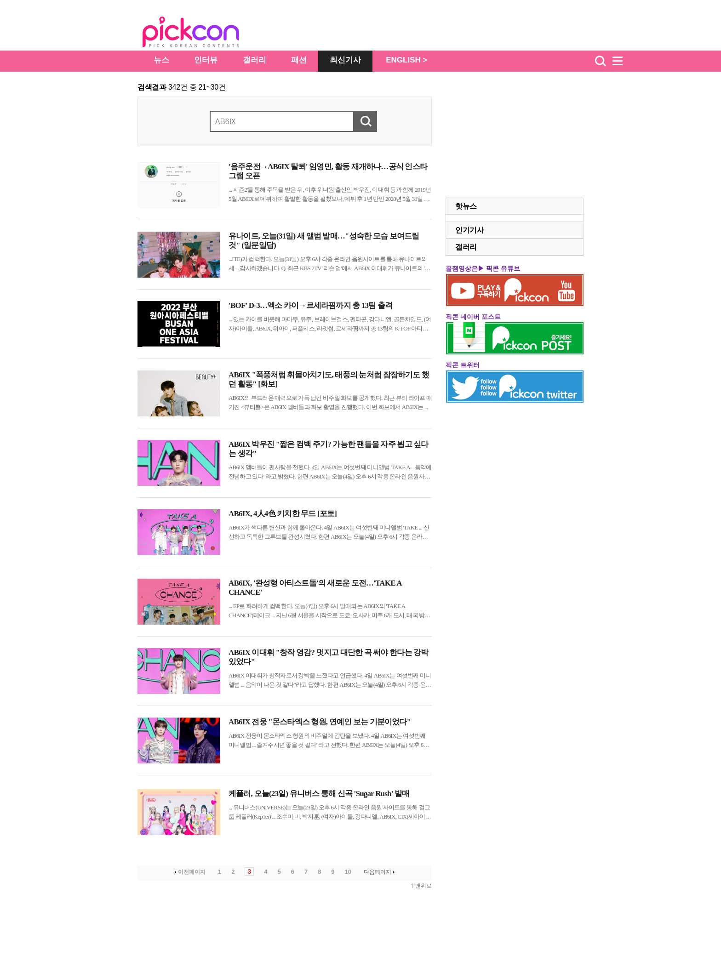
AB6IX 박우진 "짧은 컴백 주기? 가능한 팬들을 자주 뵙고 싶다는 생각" (329, 449)
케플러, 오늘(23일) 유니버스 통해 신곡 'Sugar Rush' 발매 (319, 793)
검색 (600, 61)
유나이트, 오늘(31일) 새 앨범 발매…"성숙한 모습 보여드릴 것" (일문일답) (324, 241)
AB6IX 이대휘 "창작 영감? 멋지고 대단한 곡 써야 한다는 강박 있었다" (329, 657)
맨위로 (423, 885)
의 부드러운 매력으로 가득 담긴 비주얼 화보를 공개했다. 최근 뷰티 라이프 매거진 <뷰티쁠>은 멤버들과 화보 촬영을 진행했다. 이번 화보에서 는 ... (330, 402)
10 (348, 871)
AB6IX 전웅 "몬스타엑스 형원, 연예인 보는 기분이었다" (320, 721)
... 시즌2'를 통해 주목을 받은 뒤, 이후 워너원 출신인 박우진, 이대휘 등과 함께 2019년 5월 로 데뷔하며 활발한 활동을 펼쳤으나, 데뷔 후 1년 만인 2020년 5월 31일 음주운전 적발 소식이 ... (330, 195)
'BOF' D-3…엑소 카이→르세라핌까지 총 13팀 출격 (310, 305)
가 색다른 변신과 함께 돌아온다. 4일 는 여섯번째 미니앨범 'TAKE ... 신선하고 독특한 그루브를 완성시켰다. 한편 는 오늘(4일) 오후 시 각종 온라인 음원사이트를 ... (329, 532)
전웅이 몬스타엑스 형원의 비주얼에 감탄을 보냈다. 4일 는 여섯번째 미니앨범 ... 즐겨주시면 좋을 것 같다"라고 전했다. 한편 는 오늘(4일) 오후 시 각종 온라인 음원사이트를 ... (329, 741)
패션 (299, 60)
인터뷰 (205, 60)
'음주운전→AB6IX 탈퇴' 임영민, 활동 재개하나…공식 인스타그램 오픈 (328, 171)
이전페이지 (189, 872)
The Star (205, 34)
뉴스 (161, 60)
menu (621, 61)
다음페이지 (380, 872)
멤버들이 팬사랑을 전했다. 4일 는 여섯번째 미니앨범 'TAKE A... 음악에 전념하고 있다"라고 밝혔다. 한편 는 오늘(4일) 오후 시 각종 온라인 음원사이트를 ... (330, 472)
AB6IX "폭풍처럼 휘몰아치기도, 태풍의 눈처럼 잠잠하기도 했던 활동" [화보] (329, 379)
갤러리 (254, 60)
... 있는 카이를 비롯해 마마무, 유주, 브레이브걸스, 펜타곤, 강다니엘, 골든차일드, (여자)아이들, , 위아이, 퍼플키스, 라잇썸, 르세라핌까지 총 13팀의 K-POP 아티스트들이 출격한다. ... (330, 324)
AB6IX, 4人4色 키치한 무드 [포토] (283, 513)
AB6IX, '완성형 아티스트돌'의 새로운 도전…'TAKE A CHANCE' (315, 588)
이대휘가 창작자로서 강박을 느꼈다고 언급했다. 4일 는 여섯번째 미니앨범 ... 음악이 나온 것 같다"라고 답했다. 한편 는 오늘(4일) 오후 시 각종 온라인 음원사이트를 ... (330, 680)
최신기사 (345, 60)
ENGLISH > (406, 60)
